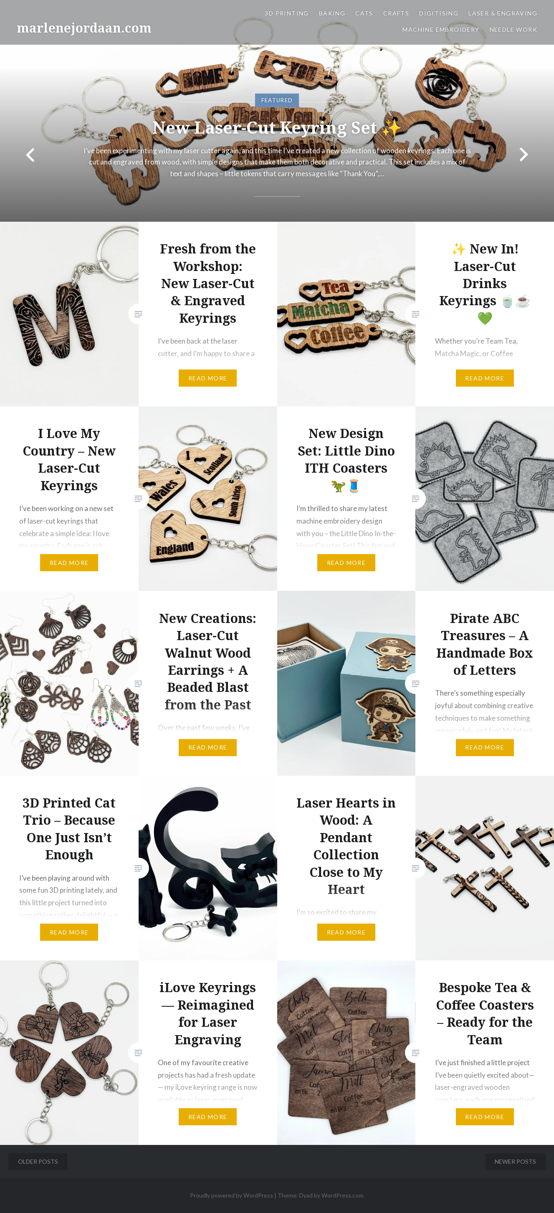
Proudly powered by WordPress (231, 1195)
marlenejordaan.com (84, 27)
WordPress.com (342, 1195)
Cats (364, 13)
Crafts (396, 13)
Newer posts (515, 1161)
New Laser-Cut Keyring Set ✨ (277, 126)
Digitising (438, 13)
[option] (277, 111)
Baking (332, 13)
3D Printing (287, 13)
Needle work (513, 29)
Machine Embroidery (440, 29)
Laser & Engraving (502, 13)
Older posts (38, 1161)
